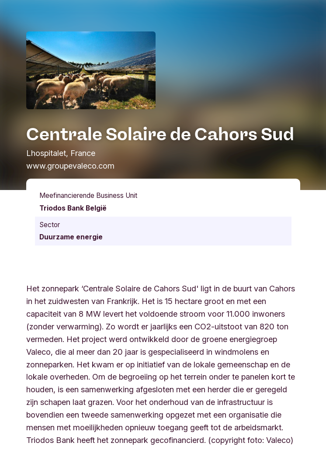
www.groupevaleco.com (70, 165)
